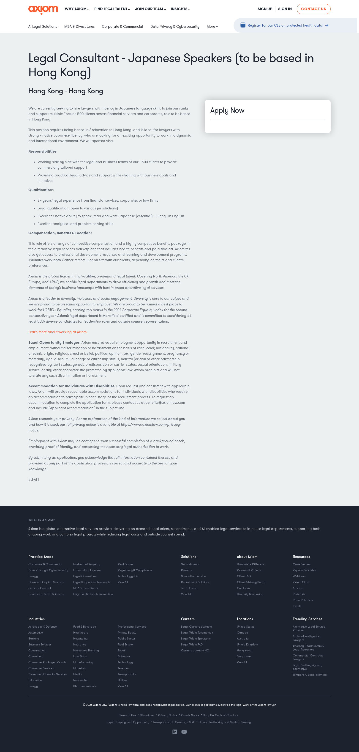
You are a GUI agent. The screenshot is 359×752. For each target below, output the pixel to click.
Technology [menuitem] (125, 662)
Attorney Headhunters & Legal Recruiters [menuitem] (309, 647)
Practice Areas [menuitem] (40, 556)
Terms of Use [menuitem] (127, 715)
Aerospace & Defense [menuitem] (42, 626)
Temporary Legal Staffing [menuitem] (310, 675)
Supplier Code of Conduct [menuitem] (220, 715)
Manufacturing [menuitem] (83, 662)
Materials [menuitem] (79, 668)
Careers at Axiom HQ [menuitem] (195, 650)
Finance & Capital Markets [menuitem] (46, 582)
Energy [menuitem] (33, 576)
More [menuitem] (211, 26)
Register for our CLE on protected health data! (286, 25)
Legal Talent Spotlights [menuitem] (196, 638)
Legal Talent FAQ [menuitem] (192, 644)
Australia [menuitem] (243, 638)
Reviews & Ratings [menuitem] (249, 570)
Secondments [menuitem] (190, 564)
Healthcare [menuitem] (80, 632)
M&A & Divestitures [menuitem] (79, 26)
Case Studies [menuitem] (301, 564)
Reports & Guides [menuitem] (304, 570)
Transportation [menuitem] (127, 674)
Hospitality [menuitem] (80, 638)
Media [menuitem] (77, 674)
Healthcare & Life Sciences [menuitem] (46, 594)
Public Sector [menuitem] (126, 638)
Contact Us (313, 8)
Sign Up (265, 8)
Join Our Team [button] (149, 8)
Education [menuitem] (35, 680)
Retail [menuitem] (121, 650)
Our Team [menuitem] (243, 588)
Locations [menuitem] (245, 619)
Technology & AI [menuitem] (128, 576)
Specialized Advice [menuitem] (193, 576)
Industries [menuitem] (36, 619)
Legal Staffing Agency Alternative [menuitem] (308, 667)
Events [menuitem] (297, 606)
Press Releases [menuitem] (303, 600)
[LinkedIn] (174, 733)
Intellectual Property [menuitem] (86, 564)
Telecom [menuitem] (123, 668)
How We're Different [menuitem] (250, 564)
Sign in (285, 8)
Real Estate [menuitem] (125, 564)
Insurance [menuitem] (79, 644)
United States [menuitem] (245, 626)
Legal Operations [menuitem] (84, 576)
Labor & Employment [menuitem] (87, 570)
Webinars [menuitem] (299, 576)
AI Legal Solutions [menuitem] (42, 26)
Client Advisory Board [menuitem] (251, 582)
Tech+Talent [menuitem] (188, 588)
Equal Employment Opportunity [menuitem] (128, 722)
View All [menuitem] (123, 582)
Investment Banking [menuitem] (86, 650)
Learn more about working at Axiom (57, 332)
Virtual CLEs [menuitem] (301, 582)
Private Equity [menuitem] (127, 632)
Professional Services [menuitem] (132, 626)
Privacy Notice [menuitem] (167, 715)
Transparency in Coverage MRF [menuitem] (174, 722)
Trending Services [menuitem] (307, 619)
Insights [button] (179, 8)
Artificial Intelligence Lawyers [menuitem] (306, 638)
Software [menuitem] (124, 656)
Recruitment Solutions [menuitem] (195, 582)
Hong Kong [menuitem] (244, 650)
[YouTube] (184, 733)
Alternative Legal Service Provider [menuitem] (309, 628)
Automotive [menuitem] (35, 632)
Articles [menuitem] (297, 588)
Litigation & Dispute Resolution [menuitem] (93, 594)
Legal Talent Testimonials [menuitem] (197, 632)
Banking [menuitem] (33, 638)
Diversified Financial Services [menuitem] (47, 674)
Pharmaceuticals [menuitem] (84, 686)
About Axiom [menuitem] (247, 556)
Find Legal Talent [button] (110, 8)
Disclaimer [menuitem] (147, 715)
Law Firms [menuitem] (80, 656)
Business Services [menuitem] (40, 644)
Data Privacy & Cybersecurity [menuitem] (174, 26)
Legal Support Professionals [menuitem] (91, 582)
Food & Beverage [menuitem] (84, 626)
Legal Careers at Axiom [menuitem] (196, 626)
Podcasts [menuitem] (299, 594)
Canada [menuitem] (242, 632)
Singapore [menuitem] (244, 656)
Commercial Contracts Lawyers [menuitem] (308, 657)
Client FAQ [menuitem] (244, 576)
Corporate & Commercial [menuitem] (122, 26)
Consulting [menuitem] (35, 656)
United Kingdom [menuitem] (247, 644)
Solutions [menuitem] (188, 556)
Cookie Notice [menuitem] (190, 715)
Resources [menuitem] (301, 556)
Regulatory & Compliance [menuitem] (135, 570)
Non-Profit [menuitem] (80, 680)
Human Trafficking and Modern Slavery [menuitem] (225, 722)
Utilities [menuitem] (122, 680)
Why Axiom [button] (76, 8)
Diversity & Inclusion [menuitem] (250, 594)
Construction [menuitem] (36, 650)
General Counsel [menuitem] (39, 588)
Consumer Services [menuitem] (41, 668)
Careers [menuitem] (188, 619)
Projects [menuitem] (186, 570)
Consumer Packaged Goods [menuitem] (47, 662)
